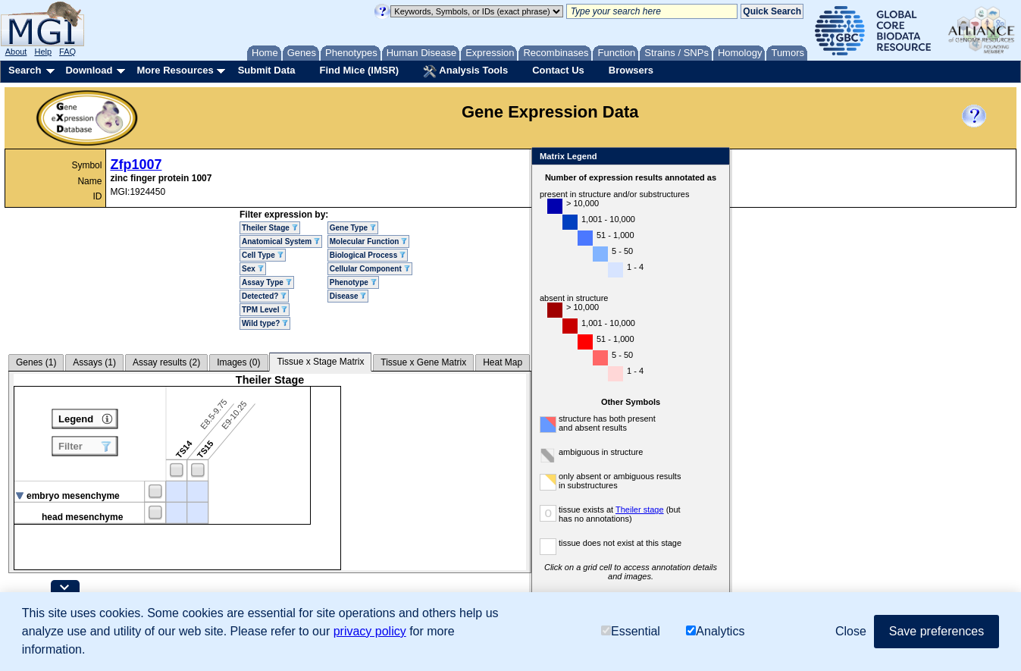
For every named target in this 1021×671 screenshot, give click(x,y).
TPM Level (264, 310)
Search (24, 70)
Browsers (631, 70)
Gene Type (353, 228)
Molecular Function (368, 241)
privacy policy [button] (370, 631)
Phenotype (353, 282)
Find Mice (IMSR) (359, 70)
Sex (253, 269)
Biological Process (368, 255)
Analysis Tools (465, 71)
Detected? (264, 296)
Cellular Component (370, 269)
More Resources (174, 70)
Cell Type (262, 255)
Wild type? (265, 323)
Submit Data (267, 70)
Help (43, 51)
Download (88, 70)
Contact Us (558, 70)
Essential (630, 631)
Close (715, 157)
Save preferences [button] (936, 631)
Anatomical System (281, 241)
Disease (348, 296)
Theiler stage (639, 509)
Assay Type (267, 282)
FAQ (67, 51)
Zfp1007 (135, 164)
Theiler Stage (270, 228)
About (16, 51)
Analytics (715, 631)
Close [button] (850, 631)
